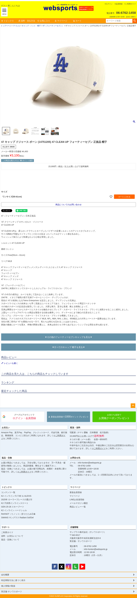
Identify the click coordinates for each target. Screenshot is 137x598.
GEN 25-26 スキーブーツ (12, 507)
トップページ (6, 26)
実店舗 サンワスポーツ (11, 591)
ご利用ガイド (131, 4)
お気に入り (43, 21)
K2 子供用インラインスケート (14, 503)
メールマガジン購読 (79, 503)
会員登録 (119, 4)
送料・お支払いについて (12, 536)
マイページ (61, 21)
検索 (134, 21)
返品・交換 (7, 458)
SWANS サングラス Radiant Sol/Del (17, 517)
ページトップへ (133, 405)
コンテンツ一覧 (8, 492)
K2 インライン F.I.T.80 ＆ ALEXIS (16, 496)
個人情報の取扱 (8, 586)
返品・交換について (10, 539)
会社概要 (5, 575)
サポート (6, 527)
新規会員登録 (76, 492)
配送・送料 (75, 427)
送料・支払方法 (26, 21)
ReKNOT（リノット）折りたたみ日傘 (18, 514)
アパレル (16, 26)
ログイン (109, 4)
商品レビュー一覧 (78, 507)
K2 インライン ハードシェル (14, 510)
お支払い (6, 427)
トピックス (7, 21)
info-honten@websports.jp (89, 463)
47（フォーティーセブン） (53, 26)
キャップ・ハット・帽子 (31, 26)
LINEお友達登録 (77, 499)
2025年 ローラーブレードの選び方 (16, 499)
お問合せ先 (75, 458)
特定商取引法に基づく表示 (13, 580)
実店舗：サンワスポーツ (81, 541)
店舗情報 (74, 527)
